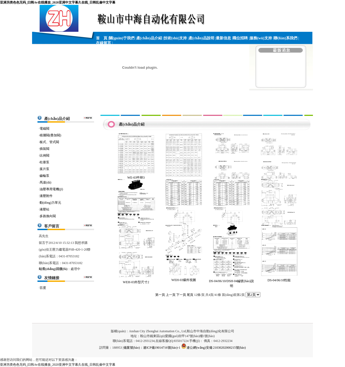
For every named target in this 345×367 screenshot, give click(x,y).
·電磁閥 (44, 128)
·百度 (42, 288)
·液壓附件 (46, 196)
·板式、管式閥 (49, 142)
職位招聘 (240, 38)
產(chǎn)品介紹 (149, 38)
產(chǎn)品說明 (201, 38)
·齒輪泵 (44, 176)
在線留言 (103, 43)
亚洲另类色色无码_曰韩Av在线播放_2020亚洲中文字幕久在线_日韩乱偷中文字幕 (57, 2)
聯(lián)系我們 (285, 38)
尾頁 (190, 295)
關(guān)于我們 (121, 38)
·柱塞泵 (44, 162)
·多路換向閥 (47, 216)
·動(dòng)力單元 (50, 203)
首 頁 (101, 38)
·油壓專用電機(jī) (51, 189)
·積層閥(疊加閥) (50, 135)
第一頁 (160, 295)
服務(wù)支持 (261, 38)
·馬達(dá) (45, 182)
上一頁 (170, 295)
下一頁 (181, 295)
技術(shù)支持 (175, 38)
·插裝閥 (44, 149)
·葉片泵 (44, 169)
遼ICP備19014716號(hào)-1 (161, 347)
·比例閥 (44, 155)
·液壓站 (44, 209)
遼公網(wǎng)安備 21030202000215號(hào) (213, 347)
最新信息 (223, 38)
